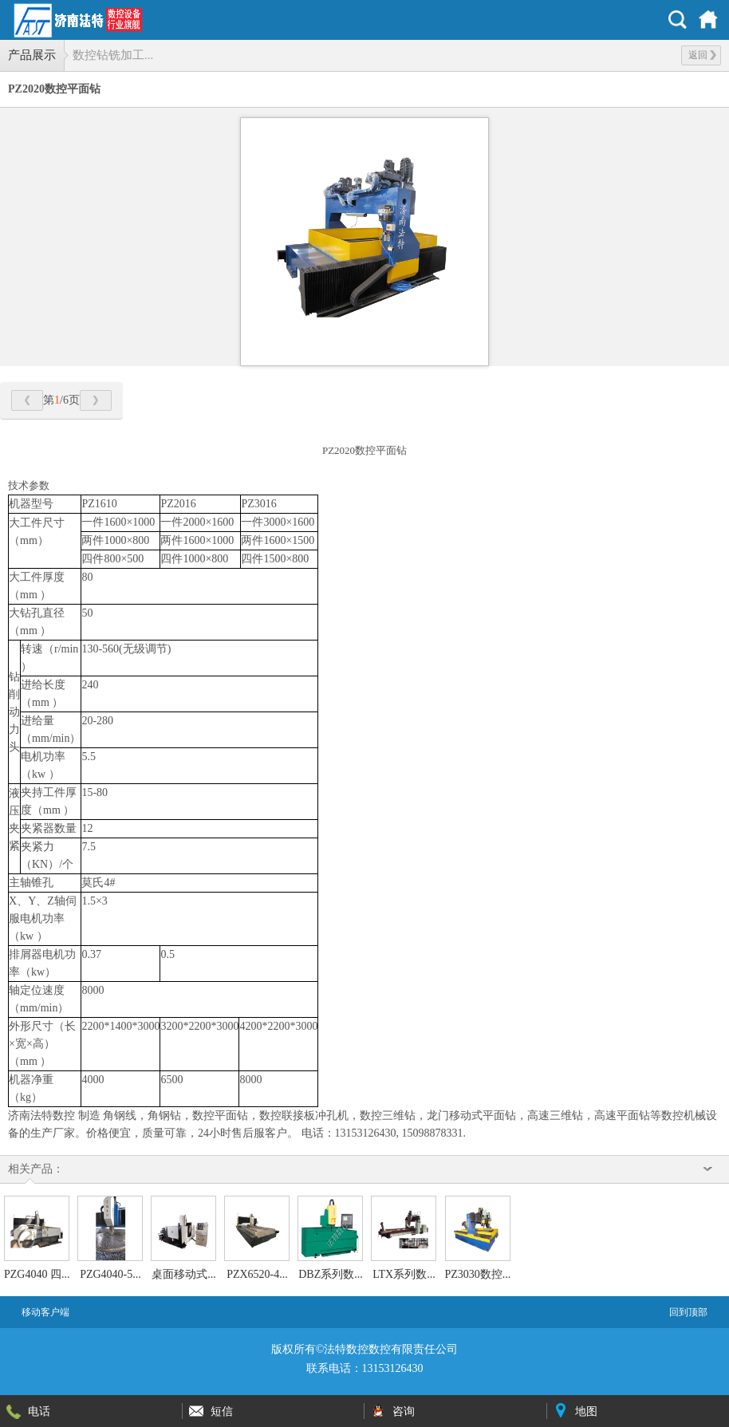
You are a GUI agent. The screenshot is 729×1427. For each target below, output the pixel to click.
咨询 (403, 1411)
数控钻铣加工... (113, 55)
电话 (39, 1411)
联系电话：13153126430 (365, 1368)
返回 (702, 55)
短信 (222, 1411)
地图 (586, 1411)
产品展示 (32, 55)
